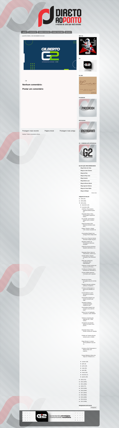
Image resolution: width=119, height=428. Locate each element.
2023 (82, 379)
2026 (82, 198)
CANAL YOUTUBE (57, 32)
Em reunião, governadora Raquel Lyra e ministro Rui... (88, 220)
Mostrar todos (94, 192)
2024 (82, 203)
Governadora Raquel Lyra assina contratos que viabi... (88, 299)
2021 (82, 384)
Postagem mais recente (30, 131)
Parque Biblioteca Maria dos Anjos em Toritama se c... (89, 356)
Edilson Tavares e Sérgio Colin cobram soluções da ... (89, 230)
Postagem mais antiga (67, 131)
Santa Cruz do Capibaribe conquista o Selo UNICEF (89, 313)
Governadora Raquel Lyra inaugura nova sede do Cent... (88, 309)
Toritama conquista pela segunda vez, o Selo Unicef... (88, 319)
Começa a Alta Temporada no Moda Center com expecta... (89, 350)
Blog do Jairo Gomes (86, 170)
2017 (82, 392)
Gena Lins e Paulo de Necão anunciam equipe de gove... (89, 239)
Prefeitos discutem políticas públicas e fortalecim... (88, 285)
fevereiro (84, 374)
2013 (82, 401)
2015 (82, 397)
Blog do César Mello (86, 188)
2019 (82, 388)
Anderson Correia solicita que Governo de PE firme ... (89, 266)
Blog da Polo (84, 173)
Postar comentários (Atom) (33, 134)
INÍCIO (24, 32)
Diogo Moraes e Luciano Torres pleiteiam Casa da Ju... (88, 343)
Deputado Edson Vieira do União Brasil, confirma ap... (89, 253)
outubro (84, 361)
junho (83, 366)
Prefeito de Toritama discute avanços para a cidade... (89, 336)
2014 (82, 399)
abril (83, 370)
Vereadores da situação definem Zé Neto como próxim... (88, 324)
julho (83, 363)
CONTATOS (32, 32)
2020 (82, 386)
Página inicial (49, 131)
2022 (82, 381)
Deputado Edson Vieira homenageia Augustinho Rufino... (88, 215)
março (83, 372)
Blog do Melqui (85, 191)
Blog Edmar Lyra (85, 180)
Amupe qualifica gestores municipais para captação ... (89, 274)
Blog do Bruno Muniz (86, 183)
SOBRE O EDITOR (44, 32)
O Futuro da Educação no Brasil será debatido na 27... (88, 289)
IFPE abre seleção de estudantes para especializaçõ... (87, 262)
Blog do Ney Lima (85, 175)
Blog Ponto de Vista (86, 168)
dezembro (84, 205)
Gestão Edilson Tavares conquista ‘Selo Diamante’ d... (89, 257)
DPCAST (68, 32)
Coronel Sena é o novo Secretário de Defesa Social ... (87, 294)
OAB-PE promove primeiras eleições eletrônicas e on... (89, 247)
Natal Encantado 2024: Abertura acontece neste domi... (88, 225)
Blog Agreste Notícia (86, 186)
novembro (84, 207)
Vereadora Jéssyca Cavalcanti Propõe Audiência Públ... (87, 304)
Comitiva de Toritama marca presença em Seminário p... (89, 269)
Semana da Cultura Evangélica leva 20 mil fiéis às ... (89, 281)
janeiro (84, 376)
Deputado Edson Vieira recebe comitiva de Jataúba (89, 330)
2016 (82, 394)
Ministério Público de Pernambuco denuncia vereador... (88, 243)
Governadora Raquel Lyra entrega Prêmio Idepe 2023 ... (89, 235)
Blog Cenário (84, 178)
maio (83, 368)
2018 (82, 390)
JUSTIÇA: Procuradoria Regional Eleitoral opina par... (88, 210)
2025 (82, 200)
